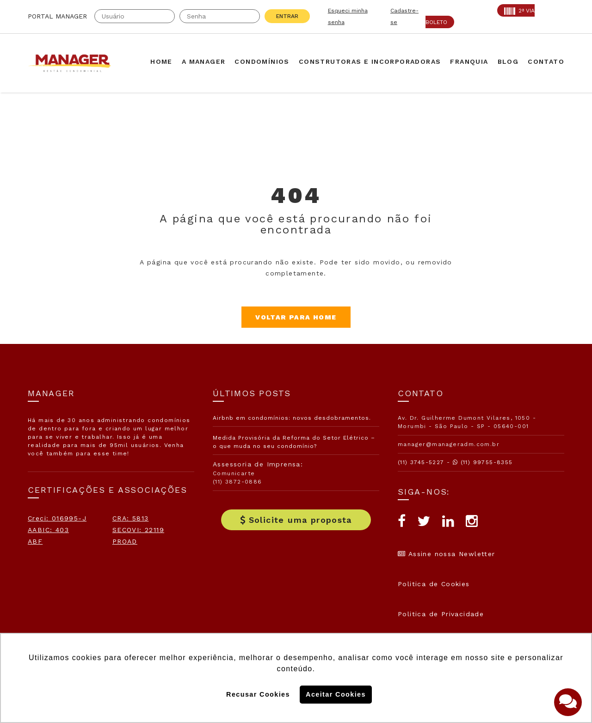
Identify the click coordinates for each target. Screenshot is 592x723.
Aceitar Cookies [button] (336, 694)
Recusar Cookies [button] (258, 694)
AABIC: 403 (48, 529)
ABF (35, 541)
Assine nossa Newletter (446, 554)
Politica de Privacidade (441, 614)
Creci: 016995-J (57, 518)
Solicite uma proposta (296, 520)
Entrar (287, 16)
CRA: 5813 (130, 518)
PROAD (124, 541)
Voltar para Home (295, 317)
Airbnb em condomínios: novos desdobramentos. (292, 418)
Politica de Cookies (434, 584)
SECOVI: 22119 (138, 529)
